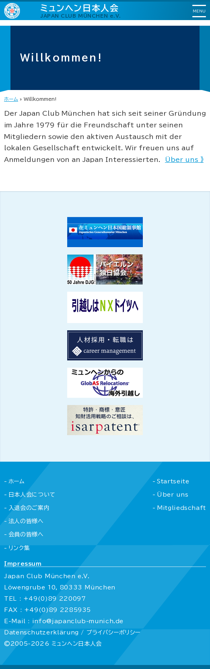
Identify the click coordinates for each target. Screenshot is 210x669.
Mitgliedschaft (181, 508)
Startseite (173, 481)
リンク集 (19, 548)
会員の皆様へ (26, 534)
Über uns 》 (184, 159)
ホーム (11, 98)
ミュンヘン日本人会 (80, 10)
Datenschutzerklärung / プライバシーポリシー (72, 632)
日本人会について (32, 494)
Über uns (172, 494)
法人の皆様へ (26, 521)
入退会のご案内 (28, 508)
